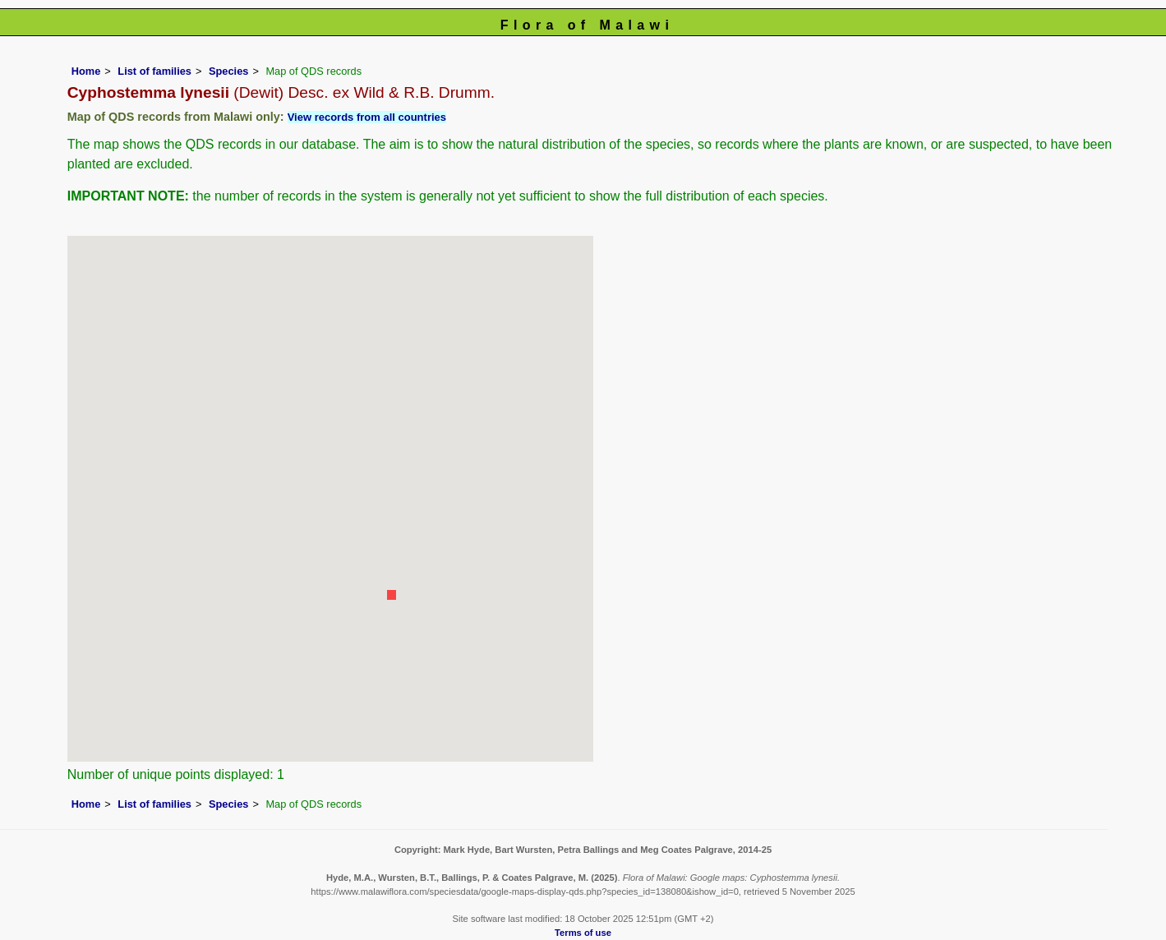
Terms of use (583, 933)
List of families (154, 71)
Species (228, 71)
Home (86, 71)
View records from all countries (367, 117)
